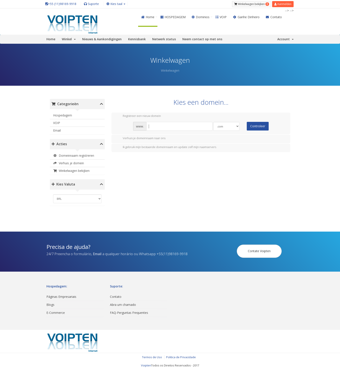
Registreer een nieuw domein (138, 116)
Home (147, 17)
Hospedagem (62, 115)
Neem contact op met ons (202, 39)
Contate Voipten (259, 251)
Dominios (200, 17)
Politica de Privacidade (181, 357)
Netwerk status (164, 39)
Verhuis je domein (68, 163)
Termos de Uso (152, 357)
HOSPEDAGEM (173, 17)
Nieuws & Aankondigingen (102, 39)
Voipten (146, 365)
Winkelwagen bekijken (71, 171)
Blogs (50, 305)
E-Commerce (55, 313)
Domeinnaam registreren (73, 155)
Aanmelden (282, 4)
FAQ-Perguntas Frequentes (129, 313)
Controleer (257, 126)
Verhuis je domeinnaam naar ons (140, 138)
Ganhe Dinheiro (246, 17)
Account (285, 39)
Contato (274, 17)
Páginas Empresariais (61, 297)
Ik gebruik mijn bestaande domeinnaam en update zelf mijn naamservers (166, 147)
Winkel (69, 39)
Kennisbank (137, 39)
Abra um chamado (123, 305)
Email (57, 130)
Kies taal (115, 4)
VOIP (221, 17)
